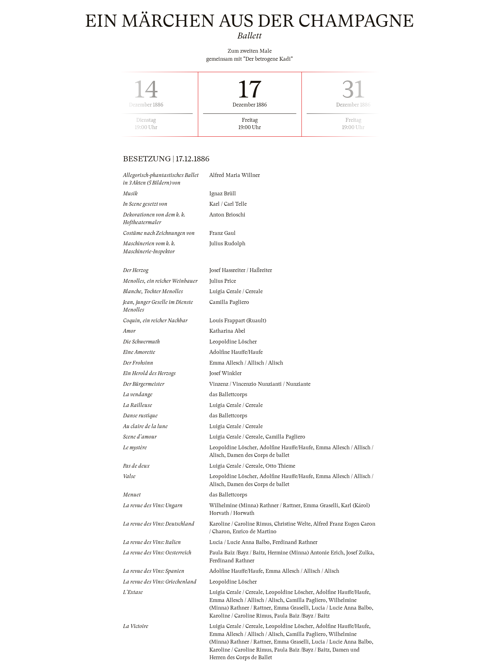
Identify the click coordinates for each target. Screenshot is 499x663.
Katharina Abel (227, 331)
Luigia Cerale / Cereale (236, 291)
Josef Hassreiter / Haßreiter (240, 270)
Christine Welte (292, 524)
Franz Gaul (222, 233)
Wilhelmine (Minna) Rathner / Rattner (254, 505)
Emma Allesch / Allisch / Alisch (246, 363)
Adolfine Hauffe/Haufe (236, 352)
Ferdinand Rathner (294, 542)
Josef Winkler (225, 373)
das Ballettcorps (228, 394)
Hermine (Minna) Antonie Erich (305, 553)
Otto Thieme (280, 466)
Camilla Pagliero (229, 302)
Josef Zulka (359, 553)
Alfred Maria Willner (234, 175)
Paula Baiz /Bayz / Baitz (237, 553)
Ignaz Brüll (222, 193)
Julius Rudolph (227, 243)
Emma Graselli (320, 505)
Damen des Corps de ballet (258, 455)
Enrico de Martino (255, 531)
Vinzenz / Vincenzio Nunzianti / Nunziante (259, 384)
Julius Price (222, 281)
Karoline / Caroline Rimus (240, 524)
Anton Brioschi (227, 215)
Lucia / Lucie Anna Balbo (239, 542)
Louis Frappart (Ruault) (237, 320)
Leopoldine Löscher (233, 342)
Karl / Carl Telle (228, 204)
